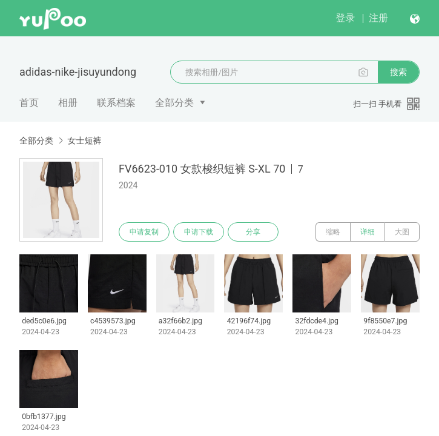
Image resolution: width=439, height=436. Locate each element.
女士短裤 (84, 140)
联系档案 (116, 102)
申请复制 (144, 232)
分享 (253, 232)
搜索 (398, 72)
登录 (345, 18)
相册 (68, 102)
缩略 (333, 232)
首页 (29, 102)
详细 (367, 232)
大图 (402, 232)
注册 (378, 18)
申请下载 (198, 232)
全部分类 (174, 102)
